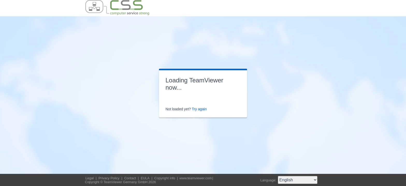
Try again (199, 109)
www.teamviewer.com (195, 178)
